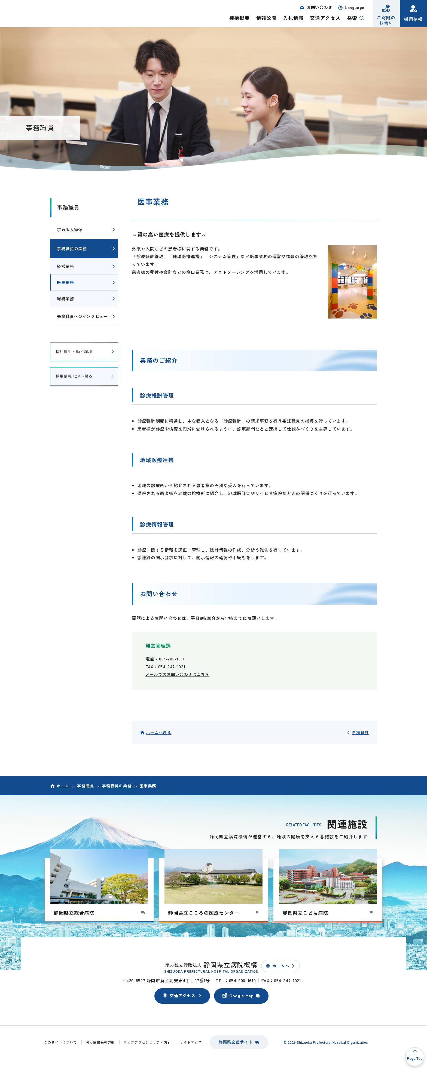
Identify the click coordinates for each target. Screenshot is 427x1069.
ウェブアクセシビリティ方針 (147, 1042)
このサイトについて (60, 1042)
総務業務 (65, 298)
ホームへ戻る (159, 732)
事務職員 (68, 207)
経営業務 (65, 266)
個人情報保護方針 (100, 1042)
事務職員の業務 (72, 248)
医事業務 (65, 282)
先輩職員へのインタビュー (82, 316)
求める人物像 (70, 229)
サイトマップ (191, 1042)
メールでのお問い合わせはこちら (179, 674)
